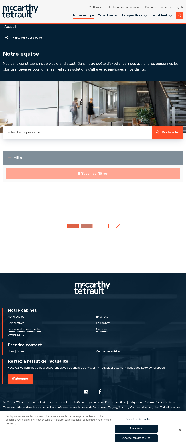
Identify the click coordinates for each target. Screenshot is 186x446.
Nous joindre (16, 351)
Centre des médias (108, 351)
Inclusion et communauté (125, 7)
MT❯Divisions (97, 7)
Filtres (24, 159)
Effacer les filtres (93, 174)
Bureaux (150, 7)
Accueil (10, 27)
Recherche (166, 132)
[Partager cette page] (7, 37)
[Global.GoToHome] (20, 11)
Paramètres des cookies (138, 421)
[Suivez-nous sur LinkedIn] (86, 391)
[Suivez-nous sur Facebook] (100, 391)
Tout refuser (136, 431)
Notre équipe (83, 15)
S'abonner (20, 379)
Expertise (108, 15)
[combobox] (77, 132)
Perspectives (134, 15)
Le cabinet (161, 15)
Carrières (165, 7)
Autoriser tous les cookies (136, 440)
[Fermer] (180, 432)
